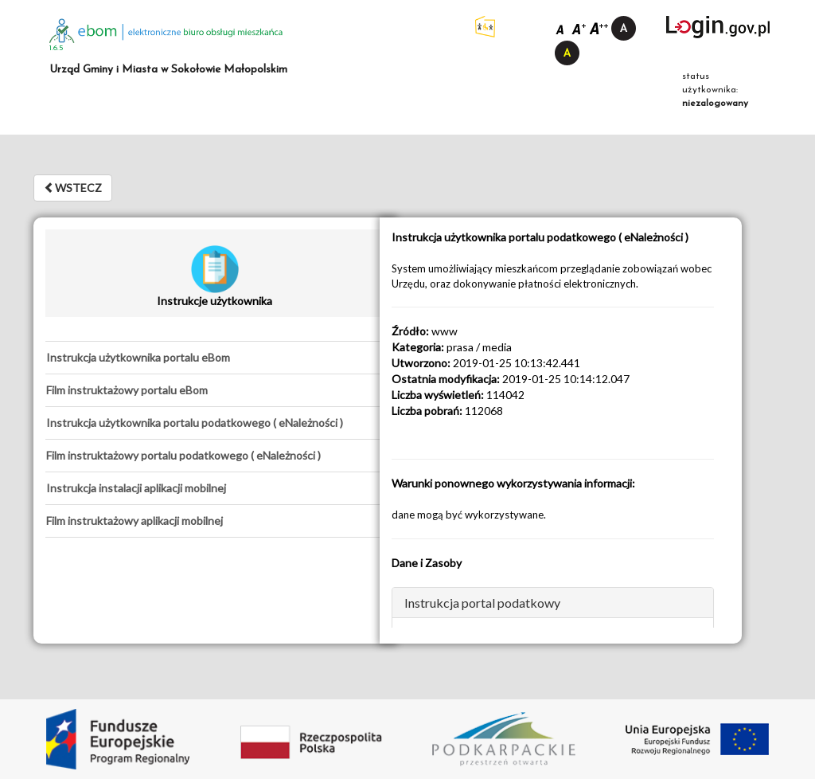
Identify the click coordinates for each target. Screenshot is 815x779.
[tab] (214, 357)
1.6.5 (56, 48)
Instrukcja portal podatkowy (482, 602)
